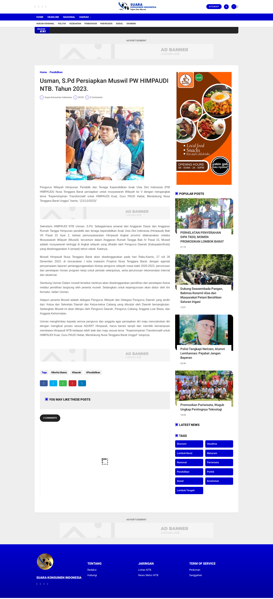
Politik (62, 23)
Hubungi (92, 573)
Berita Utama (60, 372)
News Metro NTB (148, 573)
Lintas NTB (144, 568)
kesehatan (213, 481)
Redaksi (92, 568)
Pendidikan (90, 23)
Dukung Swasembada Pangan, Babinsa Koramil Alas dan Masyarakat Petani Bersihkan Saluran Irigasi (201, 295)
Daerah (84, 17)
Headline (53, 17)
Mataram (212, 453)
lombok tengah (186, 490)
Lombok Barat (184, 453)
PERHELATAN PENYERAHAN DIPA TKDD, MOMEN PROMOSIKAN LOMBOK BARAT (202, 237)
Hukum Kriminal (45, 23)
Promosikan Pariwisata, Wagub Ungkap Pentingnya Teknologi (202, 407)
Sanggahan (195, 573)
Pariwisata (106, 23)
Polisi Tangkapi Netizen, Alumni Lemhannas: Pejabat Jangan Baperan (202, 353)
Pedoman (194, 568)
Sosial (119, 23)
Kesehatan (75, 23)
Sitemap (214, 6)
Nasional (69, 17)
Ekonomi (131, 23)
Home (39, 17)
